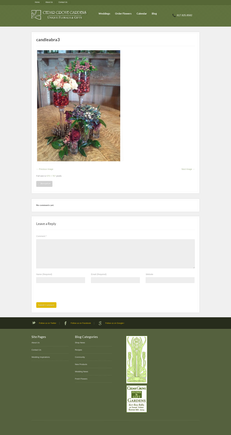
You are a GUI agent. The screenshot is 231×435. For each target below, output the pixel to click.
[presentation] (58, 293)
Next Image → (188, 169)
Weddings (104, 13)
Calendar (142, 13)
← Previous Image (44, 169)
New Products (81, 364)
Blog (154, 13)
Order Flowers (123, 13)
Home (37, 2)
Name (44, 274)
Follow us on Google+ (114, 323)
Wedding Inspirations (41, 357)
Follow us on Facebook (81, 323)
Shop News (80, 343)
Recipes (78, 350)
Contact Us (63, 2)
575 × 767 (51, 176)
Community (80, 357)
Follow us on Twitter (47, 323)
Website (149, 274)
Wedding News (81, 371)
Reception (44, 184)
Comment (41, 236)
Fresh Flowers (81, 379)
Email (99, 274)
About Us (49, 2)
